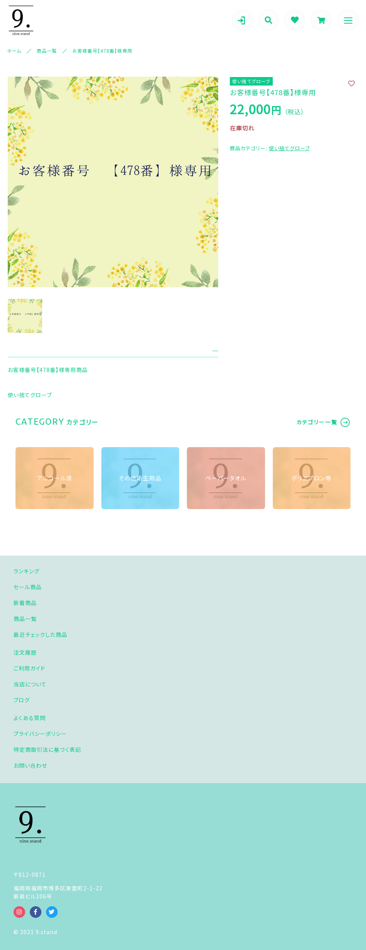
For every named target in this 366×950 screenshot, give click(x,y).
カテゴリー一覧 (316, 422)
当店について (30, 684)
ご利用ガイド (29, 668)
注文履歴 (25, 652)
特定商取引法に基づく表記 (47, 749)
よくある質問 (30, 718)
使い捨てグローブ (289, 148)
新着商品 (25, 603)
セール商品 (28, 587)
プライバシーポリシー (40, 733)
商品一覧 (25, 618)
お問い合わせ (30, 765)
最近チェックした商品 (40, 634)
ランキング (26, 571)
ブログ (22, 700)
